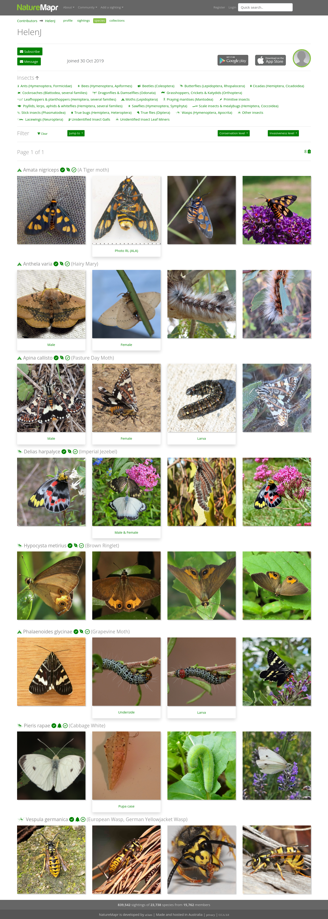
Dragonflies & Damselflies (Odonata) (127, 92)
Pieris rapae (37, 725)
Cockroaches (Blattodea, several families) (54, 92)
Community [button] (86, 7)
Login (232, 7)
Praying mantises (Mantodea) (190, 98)
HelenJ (50, 20)
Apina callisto (37, 357)
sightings (83, 20)
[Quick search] (265, 7)
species (99, 20)
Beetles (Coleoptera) (158, 85)
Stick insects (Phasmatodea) (43, 112)
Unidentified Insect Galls (91, 119)
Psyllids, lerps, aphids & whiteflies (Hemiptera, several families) (73, 105)
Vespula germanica (47, 819)
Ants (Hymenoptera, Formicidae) (46, 85)
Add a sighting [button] (111, 7)
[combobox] (274, 7)
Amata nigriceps (41, 169)
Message (29, 61)
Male (51, 344)
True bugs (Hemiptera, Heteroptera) (103, 112)
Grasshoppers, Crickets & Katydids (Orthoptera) (204, 92)
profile (68, 20)
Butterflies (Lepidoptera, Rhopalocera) (214, 85)
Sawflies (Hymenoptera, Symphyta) (159, 105)
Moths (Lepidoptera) (142, 98)
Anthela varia (37, 263)
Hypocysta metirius (45, 545)
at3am (148, 914)
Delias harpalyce (42, 451)
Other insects (252, 112)
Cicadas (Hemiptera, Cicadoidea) (278, 85)
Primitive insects (237, 98)
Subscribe (30, 51)
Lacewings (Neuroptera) (44, 119)
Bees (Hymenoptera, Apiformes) (106, 85)
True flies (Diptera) (155, 112)
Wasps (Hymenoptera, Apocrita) (207, 112)
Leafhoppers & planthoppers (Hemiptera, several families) (70, 98)
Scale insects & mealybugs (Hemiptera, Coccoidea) (238, 105)
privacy (210, 914)
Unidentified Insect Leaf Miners (144, 119)
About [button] (67, 7)
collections (117, 20)
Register (219, 7)
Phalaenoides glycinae (47, 631)
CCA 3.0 (224, 914)
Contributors (27, 20)
